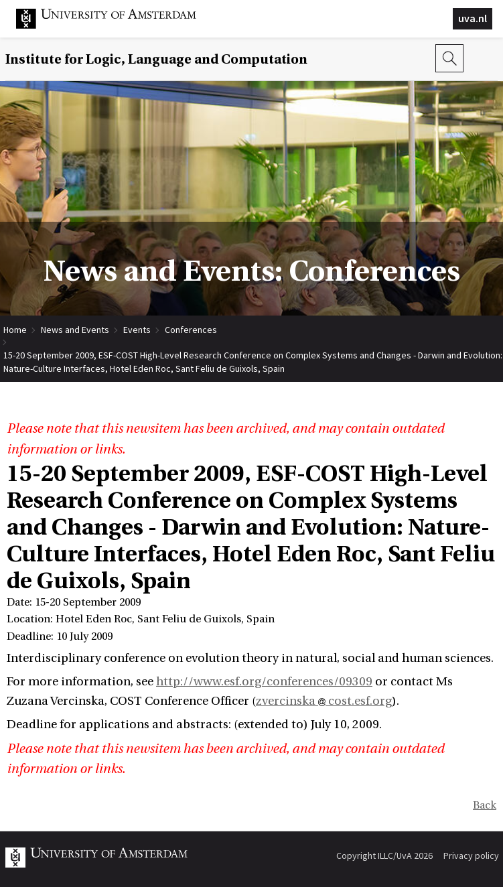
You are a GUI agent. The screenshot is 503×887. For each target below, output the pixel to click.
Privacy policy (471, 855)
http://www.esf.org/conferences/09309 (264, 682)
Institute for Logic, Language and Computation (156, 59)
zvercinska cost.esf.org (324, 701)
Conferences (191, 330)
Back (484, 805)
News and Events (75, 330)
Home (15, 330)
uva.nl (472, 18)
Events (137, 330)
